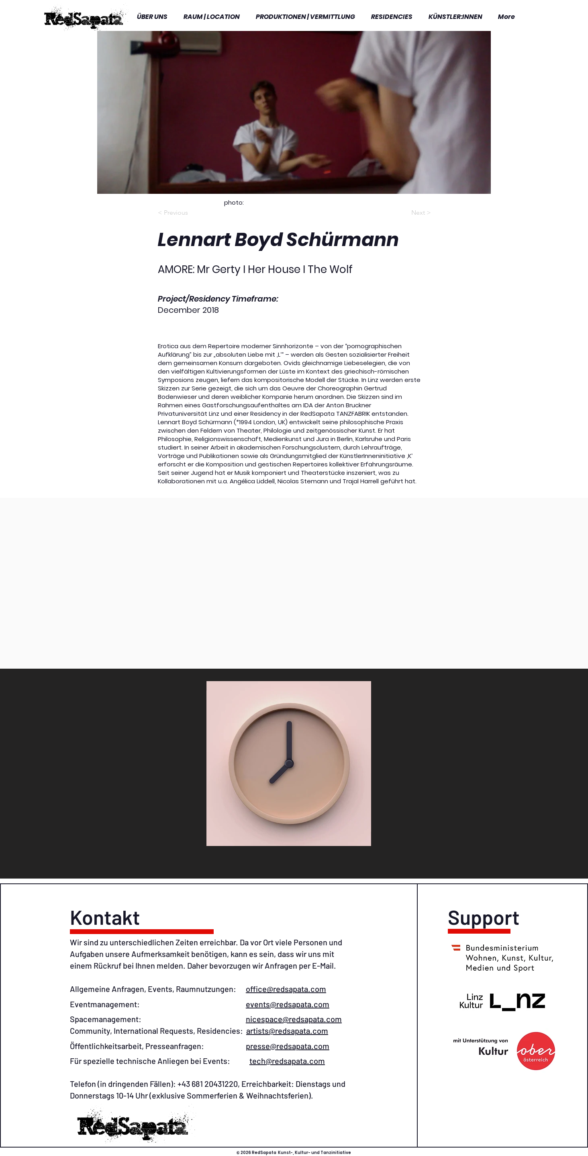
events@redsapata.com (287, 1004)
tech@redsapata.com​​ (287, 1061)
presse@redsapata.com (287, 1046)
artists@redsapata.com (287, 1030)
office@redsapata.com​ (286, 989)
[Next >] (411, 213)
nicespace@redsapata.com (294, 1019)
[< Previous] (178, 213)
